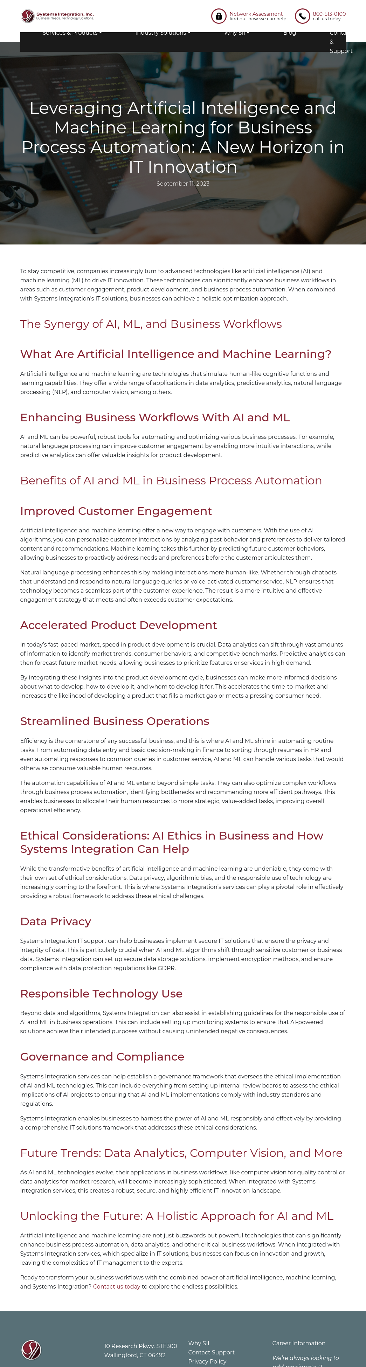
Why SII (234, 32)
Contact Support (211, 1352)
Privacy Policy (207, 1361)
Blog (289, 32)
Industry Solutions (161, 32)
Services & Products (70, 32)
